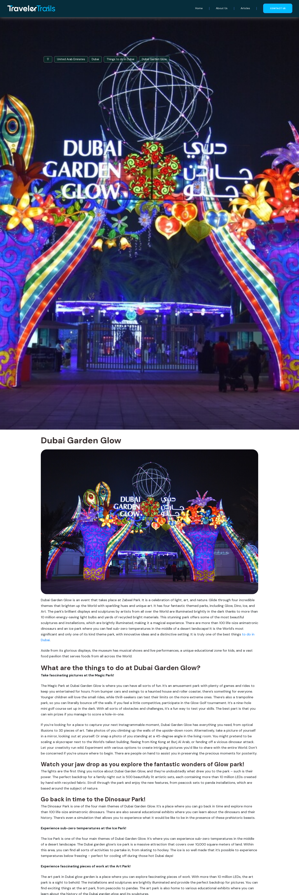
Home (199, 8)
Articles (245, 8)
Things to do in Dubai (120, 59)
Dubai (95, 59)
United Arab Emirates (71, 59)
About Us (221, 8)
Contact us (277, 8)
